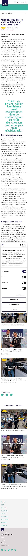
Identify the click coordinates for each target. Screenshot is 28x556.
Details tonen (19, 295)
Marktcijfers (4, 511)
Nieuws (3, 502)
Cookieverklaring (5, 545)
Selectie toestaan (14, 304)
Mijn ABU (4, 522)
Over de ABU (5, 520)
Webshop (4, 525)
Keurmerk (4, 508)
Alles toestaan (14, 299)
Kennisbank (4, 517)
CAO (2, 505)
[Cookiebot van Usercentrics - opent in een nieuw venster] (20, 245)
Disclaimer (3, 542)
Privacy (2, 540)
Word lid (3, 514)
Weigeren (14, 309)
